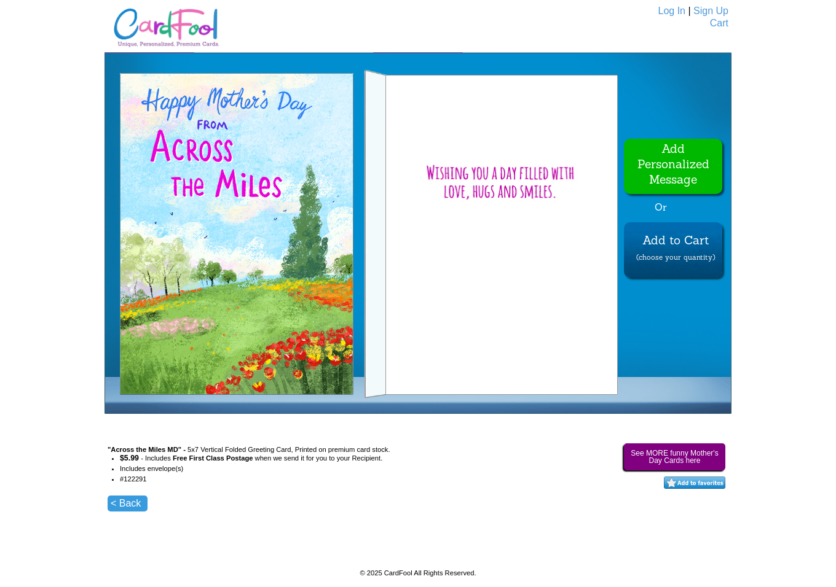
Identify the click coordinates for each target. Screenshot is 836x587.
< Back (126, 503)
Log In (671, 11)
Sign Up (710, 11)
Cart (719, 23)
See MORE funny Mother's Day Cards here (674, 457)
